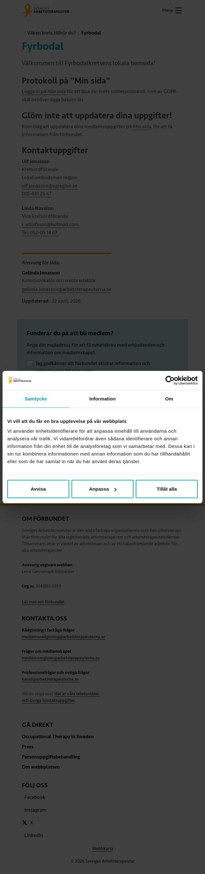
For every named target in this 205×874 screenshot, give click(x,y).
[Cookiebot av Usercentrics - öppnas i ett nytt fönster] (170, 380)
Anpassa (102, 489)
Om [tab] (169, 398)
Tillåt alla (167, 489)
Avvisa (38, 489)
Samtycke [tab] (36, 398)
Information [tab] (102, 398)
